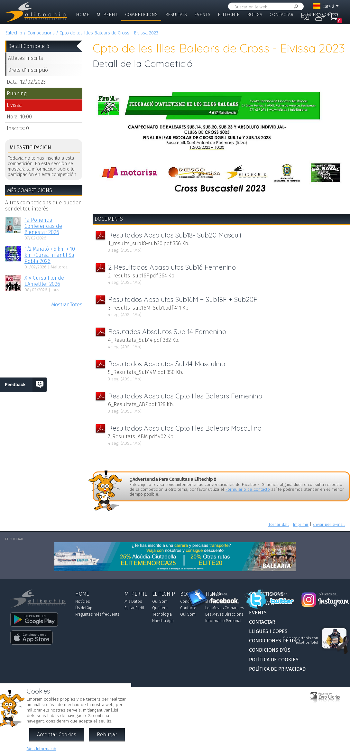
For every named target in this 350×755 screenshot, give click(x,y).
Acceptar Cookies (56, 735)
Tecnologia (162, 614)
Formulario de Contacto (248, 489)
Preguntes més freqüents (97, 614)
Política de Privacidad (277, 669)
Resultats (176, 14)
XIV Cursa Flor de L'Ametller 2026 (44, 281)
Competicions (141, 14)
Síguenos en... (219, 594)
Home (82, 14)
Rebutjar (107, 735)
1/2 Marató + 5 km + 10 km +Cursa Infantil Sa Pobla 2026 (49, 255)
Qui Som (160, 601)
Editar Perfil (134, 608)
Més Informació (41, 748)
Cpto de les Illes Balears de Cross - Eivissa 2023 (109, 33)
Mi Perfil (107, 14)
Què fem (160, 608)
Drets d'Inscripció (28, 70)
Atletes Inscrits (25, 58)
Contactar (281, 14)
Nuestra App (163, 621)
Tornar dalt (278, 524)
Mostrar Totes (66, 305)
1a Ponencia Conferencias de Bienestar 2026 (43, 226)
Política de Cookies (274, 660)
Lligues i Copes (318, 14)
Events (202, 14)
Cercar (295, 7)
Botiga (254, 14)
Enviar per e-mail (329, 524)
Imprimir (301, 524)
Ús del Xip (83, 608)
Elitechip (229, 14)
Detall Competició (28, 46)
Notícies (82, 601)
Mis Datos (133, 601)
